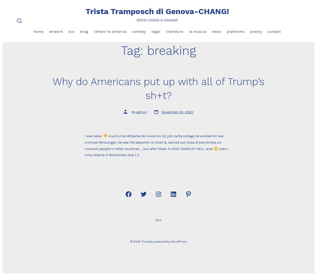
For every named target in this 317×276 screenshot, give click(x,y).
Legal (155, 31)
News (216, 31)
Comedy (139, 31)
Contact (274, 31)
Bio (72, 31)
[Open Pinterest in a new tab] (188, 194)
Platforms (236, 31)
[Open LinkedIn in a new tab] (173, 194)
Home (38, 31)
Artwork (56, 31)
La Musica (197, 31)
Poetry (256, 31)
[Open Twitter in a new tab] (143, 194)
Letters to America (110, 31)
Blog (84, 31)
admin (141, 112)
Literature (174, 31)
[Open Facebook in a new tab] (129, 194)
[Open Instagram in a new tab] (158, 194)
